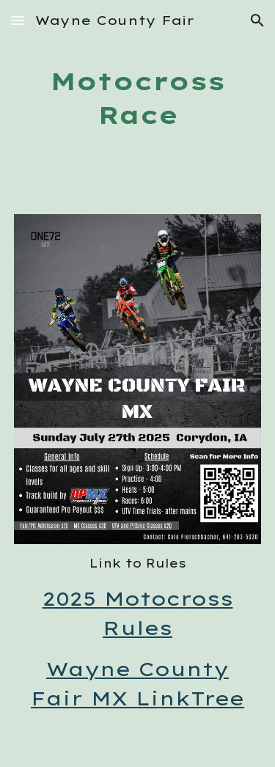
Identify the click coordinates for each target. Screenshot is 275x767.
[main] (138, 98)
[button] (17, 20)
